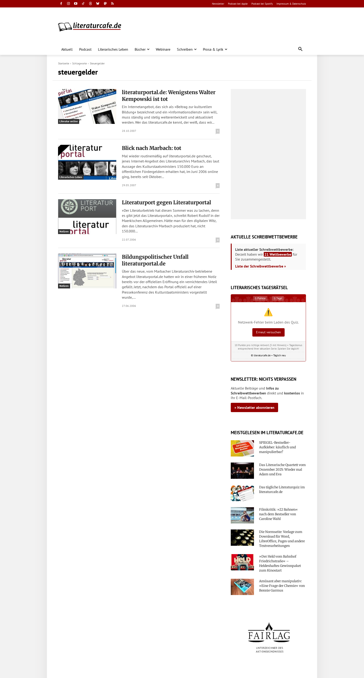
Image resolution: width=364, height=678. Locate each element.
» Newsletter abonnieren (254, 407)
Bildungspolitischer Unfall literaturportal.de (155, 260)
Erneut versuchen (268, 332)
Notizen (64, 231)
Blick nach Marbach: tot (151, 148)
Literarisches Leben (70, 177)
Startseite (63, 63)
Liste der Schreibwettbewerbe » (260, 266)
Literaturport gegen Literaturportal (166, 202)
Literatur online (68, 121)
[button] (300, 49)
